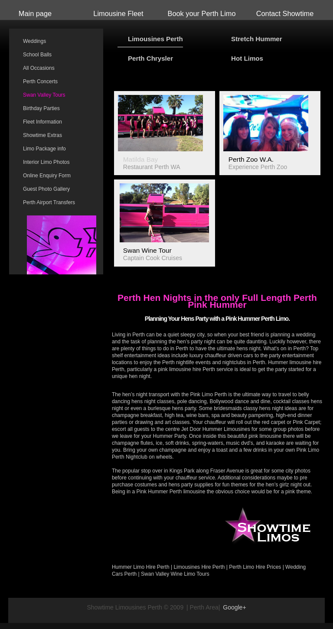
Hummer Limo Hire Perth (141, 567)
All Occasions (39, 68)
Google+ (234, 607)
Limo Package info (44, 149)
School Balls (37, 55)
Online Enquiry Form (47, 176)
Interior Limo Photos (46, 162)
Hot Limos (247, 58)
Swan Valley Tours (44, 95)
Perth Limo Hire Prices (255, 567)
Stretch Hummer (256, 38)
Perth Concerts (40, 81)
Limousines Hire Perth (199, 567)
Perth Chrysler (150, 58)
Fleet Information (42, 122)
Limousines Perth (155, 38)
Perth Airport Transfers (49, 202)
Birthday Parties (41, 108)
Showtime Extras (42, 135)
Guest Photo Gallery (46, 189)
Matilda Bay (140, 159)
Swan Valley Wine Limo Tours (175, 574)
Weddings (34, 41)
